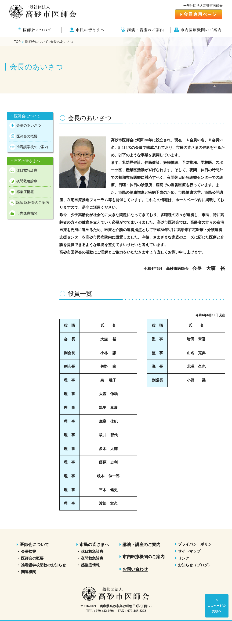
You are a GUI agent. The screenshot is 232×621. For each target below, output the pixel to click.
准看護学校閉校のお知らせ (43, 565)
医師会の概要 (26, 136)
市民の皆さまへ (25, 161)
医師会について (25, 116)
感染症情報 (25, 192)
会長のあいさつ (28, 125)
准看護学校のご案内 (32, 147)
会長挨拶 (28, 551)
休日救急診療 (26, 170)
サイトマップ (189, 551)
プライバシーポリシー (196, 544)
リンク (183, 558)
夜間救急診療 (26, 181)
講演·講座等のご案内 (32, 202)
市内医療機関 (26, 213)
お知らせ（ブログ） (195, 565)
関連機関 (28, 572)
